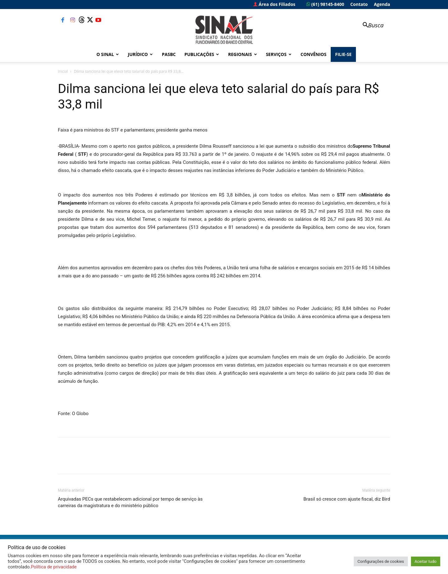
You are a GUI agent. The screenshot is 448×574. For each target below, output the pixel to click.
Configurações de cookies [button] (380, 561)
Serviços (279, 54)
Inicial (63, 71)
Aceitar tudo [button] (425, 561)
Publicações (201, 54)
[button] (370, 26)
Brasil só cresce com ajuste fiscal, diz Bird (346, 499)
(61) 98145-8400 (325, 4)
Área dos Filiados (274, 4)
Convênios (313, 54)
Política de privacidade (54, 567)
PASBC (169, 54)
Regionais (242, 54)
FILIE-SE (343, 54)
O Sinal (107, 54)
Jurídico (140, 54)
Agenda (382, 4)
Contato (359, 4)
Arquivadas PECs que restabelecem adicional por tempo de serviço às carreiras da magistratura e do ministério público (130, 502)
